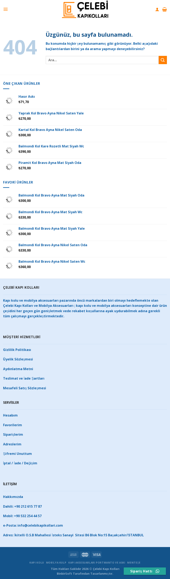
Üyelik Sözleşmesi (18, 359)
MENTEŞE (133, 562)
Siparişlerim (13, 434)
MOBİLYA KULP (56, 562)
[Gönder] (163, 60)
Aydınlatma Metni (18, 369)
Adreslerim (12, 444)
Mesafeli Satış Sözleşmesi (24, 388)
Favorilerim (12, 425)
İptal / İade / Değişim (20, 463)
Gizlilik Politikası (17, 349)
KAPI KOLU (36, 562)
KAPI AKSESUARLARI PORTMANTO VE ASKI (96, 562)
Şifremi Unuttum (17, 453)
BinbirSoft (64, 573)
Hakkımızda (13, 496)
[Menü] (5, 9)
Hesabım (10, 415)
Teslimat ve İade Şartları (23, 378)
